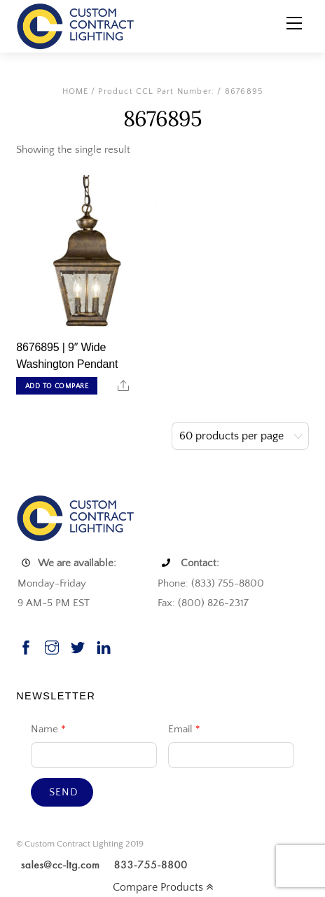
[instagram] (52, 646)
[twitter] (78, 646)
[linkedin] (103, 646)
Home (75, 91)
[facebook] (26, 646)
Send (63, 792)
